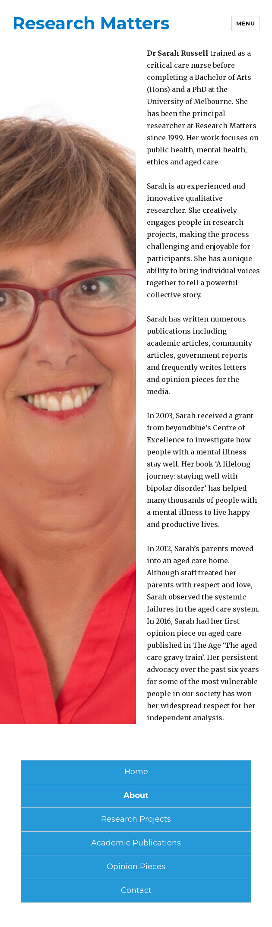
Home (136, 771)
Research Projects (136, 819)
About (136, 795)
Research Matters (91, 23)
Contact (136, 890)
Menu (245, 23)
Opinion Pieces (136, 866)
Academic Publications (136, 843)
